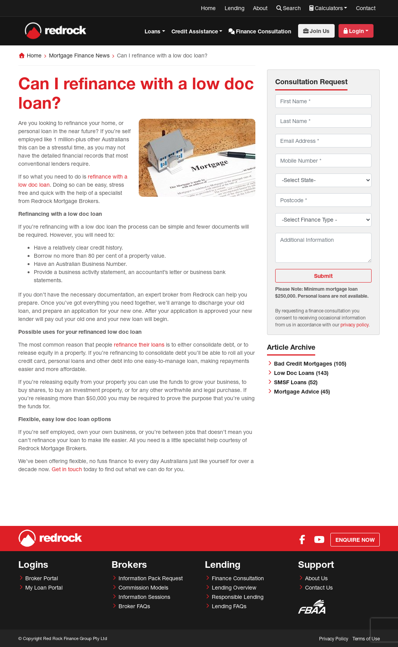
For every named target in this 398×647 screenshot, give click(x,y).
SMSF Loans (296, 382)
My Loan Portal (44, 587)
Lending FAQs (229, 606)
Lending (234, 8)
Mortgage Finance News (79, 55)
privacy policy (354, 325)
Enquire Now (355, 539)
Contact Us (319, 587)
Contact (365, 8)
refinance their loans (139, 344)
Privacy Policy (333, 639)
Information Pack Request (151, 578)
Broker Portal (41, 578)
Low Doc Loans (301, 372)
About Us (316, 578)
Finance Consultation (263, 31)
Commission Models (143, 587)
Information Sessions (144, 596)
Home (208, 8)
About (260, 8)
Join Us (320, 31)
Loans (153, 31)
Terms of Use (366, 639)
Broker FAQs (134, 606)
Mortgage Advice (302, 391)
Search (292, 8)
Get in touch (67, 469)
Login (356, 31)
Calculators (329, 8)
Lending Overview (234, 587)
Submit (323, 275)
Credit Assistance (194, 31)
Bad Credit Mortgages (310, 363)
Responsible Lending (238, 596)
